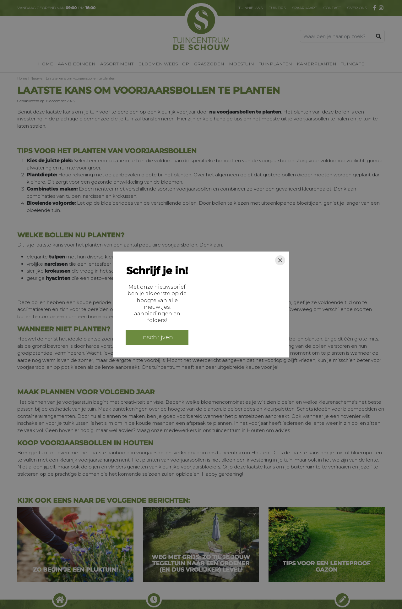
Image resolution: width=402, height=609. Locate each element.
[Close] (280, 260)
